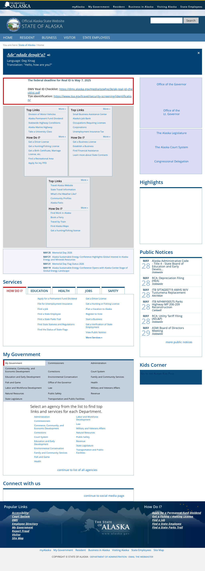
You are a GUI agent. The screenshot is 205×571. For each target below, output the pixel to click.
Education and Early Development (22, 376)
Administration (98, 362)
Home (8, 37)
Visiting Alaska (167, 6)
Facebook (9, 494)
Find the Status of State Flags (53, 329)
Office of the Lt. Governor (171, 117)
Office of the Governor (59, 382)
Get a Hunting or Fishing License (102, 303)
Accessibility (20, 513)
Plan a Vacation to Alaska (99, 308)
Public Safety (54, 393)
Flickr (28, 494)
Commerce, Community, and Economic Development (20, 370)
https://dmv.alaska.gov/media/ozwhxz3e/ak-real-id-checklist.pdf (80, 90)
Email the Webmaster (141, 556)
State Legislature (13, 398)
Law (50, 387)
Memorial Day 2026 (62, 252)
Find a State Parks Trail (49, 319)
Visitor (69, 37)
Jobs (88, 291)
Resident (119, 6)
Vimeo (37, 494)
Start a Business (94, 319)
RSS (56, 494)
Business (49, 37)
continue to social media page (104, 496)
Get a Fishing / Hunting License (172, 516)
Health (63, 291)
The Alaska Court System (171, 150)
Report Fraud (20, 531)
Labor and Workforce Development (23, 387)
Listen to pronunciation (47, 54)
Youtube (46, 494)
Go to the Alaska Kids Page (157, 373)
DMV (15, 520)
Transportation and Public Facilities (66, 398)
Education (39, 291)
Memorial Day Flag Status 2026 (68, 263)
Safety (113, 291)
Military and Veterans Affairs (105, 387)
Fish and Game (13, 382)
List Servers (65, 494)
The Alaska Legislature (171, 136)
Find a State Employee (49, 313)
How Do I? (15, 291)
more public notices (179, 342)
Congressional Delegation (171, 165)
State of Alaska (17, 5)
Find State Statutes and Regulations (56, 324)
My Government (99, 6)
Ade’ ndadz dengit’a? (26, 54)
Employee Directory (25, 524)
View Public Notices (96, 332)
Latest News (20, 260)
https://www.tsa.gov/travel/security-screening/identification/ (80, 98)
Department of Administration (108, 556)
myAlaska (78, 6)
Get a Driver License (96, 298)
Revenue (95, 393)
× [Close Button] (198, 53)
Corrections (54, 371)
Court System (98, 371)
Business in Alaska (141, 6)
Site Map (17, 538)
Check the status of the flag (189, 71)
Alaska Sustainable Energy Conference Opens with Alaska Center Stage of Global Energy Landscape (85, 269)
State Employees (191, 6)
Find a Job (43, 308)
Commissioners (56, 362)
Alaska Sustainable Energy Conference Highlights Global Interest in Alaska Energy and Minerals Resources (85, 258)
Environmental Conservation (63, 376)
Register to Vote (94, 313)
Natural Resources (14, 393)
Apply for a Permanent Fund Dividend (57, 298)
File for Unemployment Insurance (55, 303)
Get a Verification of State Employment (99, 326)
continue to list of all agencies (77, 470)
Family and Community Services (107, 376)
